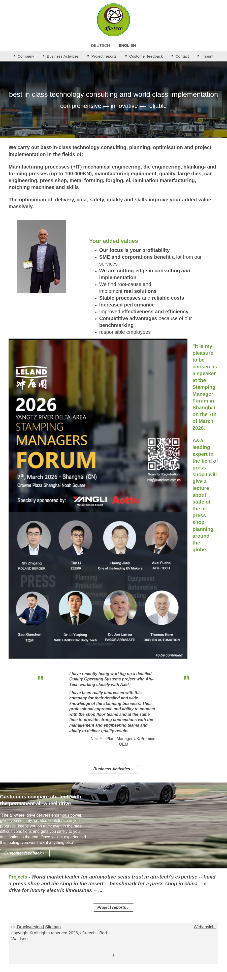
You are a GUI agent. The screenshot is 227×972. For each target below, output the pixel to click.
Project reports (111, 907)
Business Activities (111, 769)
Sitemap (53, 926)
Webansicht (205, 926)
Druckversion (27, 926)
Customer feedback (23, 853)
